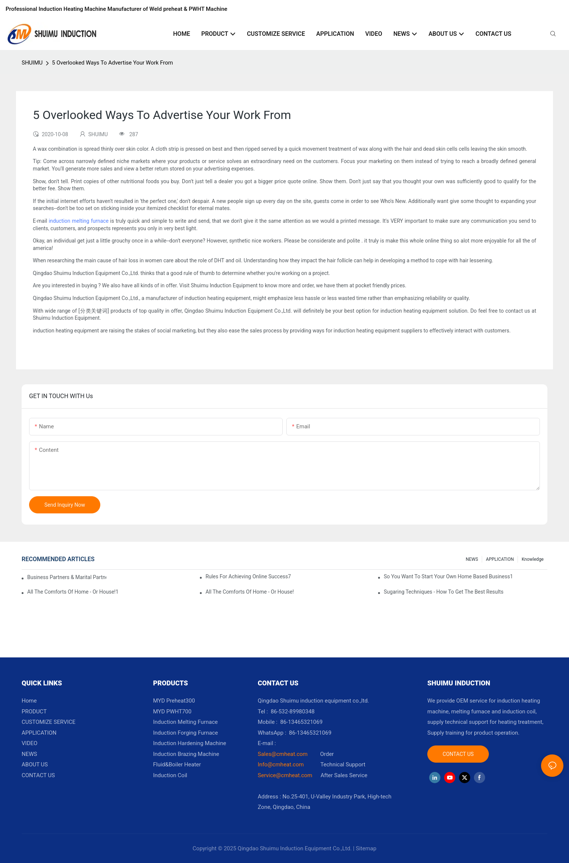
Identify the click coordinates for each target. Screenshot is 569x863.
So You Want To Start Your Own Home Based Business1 (448, 576)
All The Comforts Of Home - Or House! (249, 592)
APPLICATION (500, 559)
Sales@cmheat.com (283, 754)
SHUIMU (32, 62)
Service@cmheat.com (285, 775)
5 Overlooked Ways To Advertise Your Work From (112, 62)
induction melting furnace (79, 221)
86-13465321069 (310, 732)
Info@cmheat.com (281, 764)
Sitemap (366, 848)
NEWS (472, 559)
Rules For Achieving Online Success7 (248, 576)
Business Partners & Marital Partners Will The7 (66, 577)
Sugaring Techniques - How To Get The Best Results (443, 592)
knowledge (533, 559)
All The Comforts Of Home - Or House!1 (73, 592)
